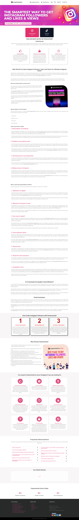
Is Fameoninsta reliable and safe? (47, 458)
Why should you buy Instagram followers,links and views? (23, 452)
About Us (59, 2)
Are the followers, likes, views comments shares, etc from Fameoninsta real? (23, 455)
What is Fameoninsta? (16, 447)
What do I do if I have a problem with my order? (21, 457)
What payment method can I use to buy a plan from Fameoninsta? (21, 460)
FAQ (55, 2)
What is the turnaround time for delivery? (49, 450)
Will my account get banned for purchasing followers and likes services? (53, 453)
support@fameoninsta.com (58, 510)
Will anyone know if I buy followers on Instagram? (50, 456)
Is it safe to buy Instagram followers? (19, 449)
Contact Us (64, 2)
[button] (34, 2)
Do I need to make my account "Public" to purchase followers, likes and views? (52, 448)
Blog (52, 2)
